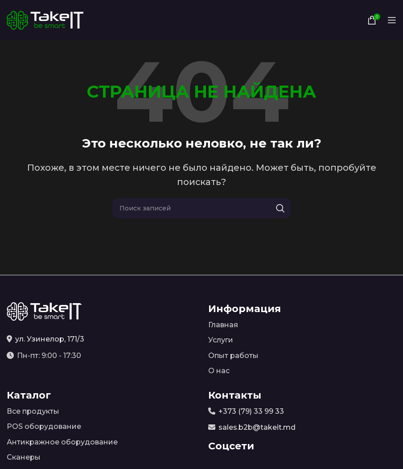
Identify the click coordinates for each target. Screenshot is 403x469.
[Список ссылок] (302, 325)
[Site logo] (45, 20)
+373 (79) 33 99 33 (251, 411)
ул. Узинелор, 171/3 (49, 339)
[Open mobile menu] (392, 20)
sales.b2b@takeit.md (257, 427)
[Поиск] (201, 208)
